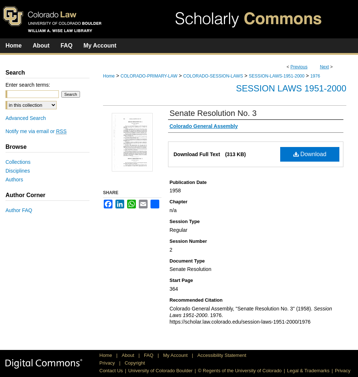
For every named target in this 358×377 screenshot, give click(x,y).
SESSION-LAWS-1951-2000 (276, 76)
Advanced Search (25, 118)
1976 (315, 76)
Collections (17, 162)
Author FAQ (18, 210)
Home (109, 76)
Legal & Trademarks (308, 370)
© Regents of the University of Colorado (240, 370)
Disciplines (17, 171)
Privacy (107, 363)
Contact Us (111, 370)
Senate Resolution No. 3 (213, 113)
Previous (299, 66)
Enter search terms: (27, 85)
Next (324, 66)
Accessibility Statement (221, 355)
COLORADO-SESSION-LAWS (213, 76)
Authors (14, 179)
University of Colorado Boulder (160, 370)
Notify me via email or (35, 131)
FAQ (149, 355)
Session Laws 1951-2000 (291, 88)
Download (310, 154)
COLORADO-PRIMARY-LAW (149, 76)
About (129, 355)
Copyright (135, 363)
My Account (176, 355)
